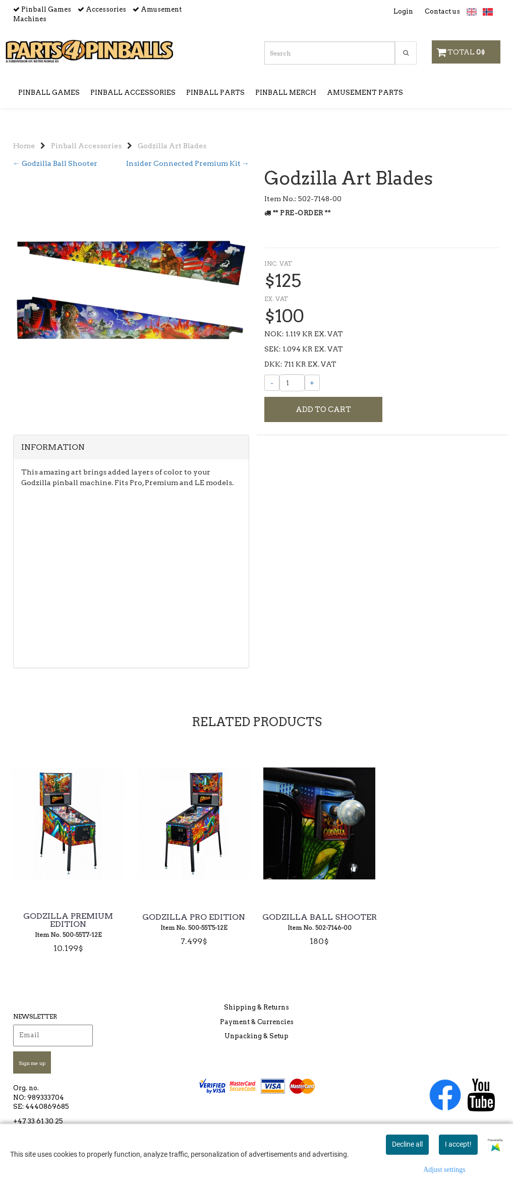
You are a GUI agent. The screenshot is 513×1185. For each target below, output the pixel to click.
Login (403, 11)
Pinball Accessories (86, 131)
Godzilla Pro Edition (193, 939)
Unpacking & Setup (256, 1043)
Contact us (442, 11)
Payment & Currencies (257, 1029)
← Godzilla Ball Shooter (55, 149)
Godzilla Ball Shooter (319, 939)
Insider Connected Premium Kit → (187, 149)
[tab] (131, 477)
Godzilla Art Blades (172, 131)
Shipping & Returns (256, 1015)
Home (24, 131)
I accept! (458, 1144)
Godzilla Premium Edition (68, 942)
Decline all (407, 1144)
